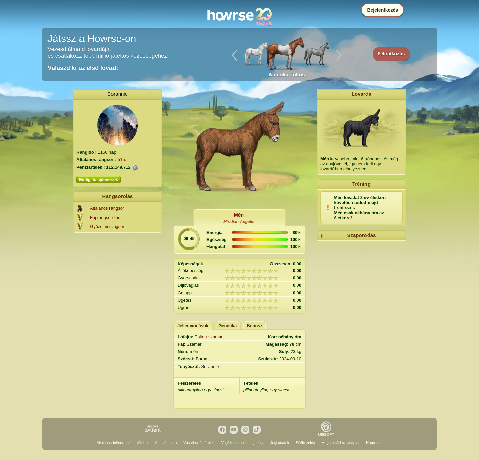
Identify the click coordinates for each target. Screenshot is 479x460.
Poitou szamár (209, 336)
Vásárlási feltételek (198, 442)
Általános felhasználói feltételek (122, 442)
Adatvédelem (166, 442)
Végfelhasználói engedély (242, 442)
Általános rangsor (107, 208)
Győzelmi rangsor (107, 226)
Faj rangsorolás (105, 217)
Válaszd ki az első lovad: (82, 68)
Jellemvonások (193, 325)
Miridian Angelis (238, 221)
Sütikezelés (305, 442)
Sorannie (117, 94)
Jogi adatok (279, 442)
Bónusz (254, 325)
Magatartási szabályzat (341, 442)
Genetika (227, 325)
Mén (239, 215)
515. (122, 159)
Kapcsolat (374, 442)
